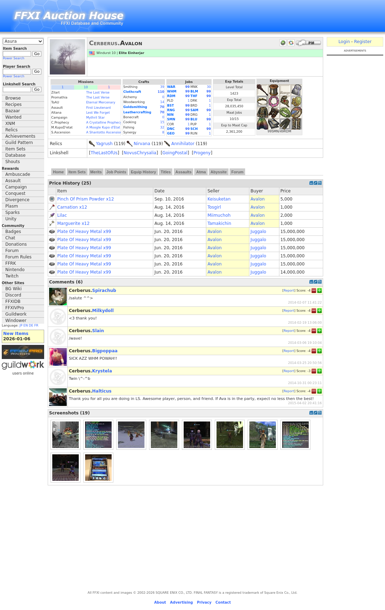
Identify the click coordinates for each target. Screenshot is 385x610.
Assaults (184, 172)
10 (86, 87)
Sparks (12, 212)
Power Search (13, 58)
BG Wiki (13, 288)
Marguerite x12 (73, 223)
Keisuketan (218, 199)
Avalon (257, 199)
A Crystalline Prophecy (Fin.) (108, 122)
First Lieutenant (98, 107)
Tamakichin (219, 223)
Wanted (13, 117)
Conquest (15, 193)
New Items (15, 333)
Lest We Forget (98, 112)
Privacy (204, 602)
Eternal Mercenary (100, 102)
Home (58, 172)
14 (162, 102)
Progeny (202, 152)
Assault (13, 180)
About (160, 602)
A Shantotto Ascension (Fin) (108, 132)
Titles (166, 172)
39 (162, 87)
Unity (11, 218)
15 (162, 122)
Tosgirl (214, 207)
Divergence (17, 199)
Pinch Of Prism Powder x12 (85, 199)
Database (15, 155)
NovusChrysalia (140, 152)
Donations (16, 244)
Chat (10, 237)
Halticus (102, 391)
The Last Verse (97, 92)
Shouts (12, 161)
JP (20, 325)
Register (362, 41)
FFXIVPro (14, 307)
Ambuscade (17, 174)
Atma (201, 172)
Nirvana (142, 143)
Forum (12, 250)
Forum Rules (18, 257)
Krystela (102, 371)
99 (187, 87)
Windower (15, 320)
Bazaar (12, 110)
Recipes (13, 104)
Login (344, 41)
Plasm (11, 206)
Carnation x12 (72, 207)
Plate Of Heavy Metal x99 (84, 231)
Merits (96, 172)
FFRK (10, 263)
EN (25, 325)
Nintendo (15, 269)
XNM (10, 123)
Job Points (116, 172)
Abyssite (219, 172)
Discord (13, 295)
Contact (223, 602)
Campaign (16, 187)
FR (36, 325)
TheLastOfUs (104, 152)
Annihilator (182, 143)
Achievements (20, 136)
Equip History (143, 172)
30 (209, 87)
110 (161, 92)
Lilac (62, 215)
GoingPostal (175, 152)
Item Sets (15, 148)
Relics (11, 129)
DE (31, 325)
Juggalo (258, 231)
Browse (13, 98)
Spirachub (104, 290)
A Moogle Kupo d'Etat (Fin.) (107, 127)
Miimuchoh (218, 215)
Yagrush (104, 143)
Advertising (181, 602)
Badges (13, 231)
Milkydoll (103, 310)
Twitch (11, 276)
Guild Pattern (19, 142)
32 (162, 127)
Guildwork (15, 314)
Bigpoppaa (105, 350)
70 (162, 107)
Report (289, 290)
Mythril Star (95, 117)
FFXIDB (12, 301)
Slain (98, 330)
